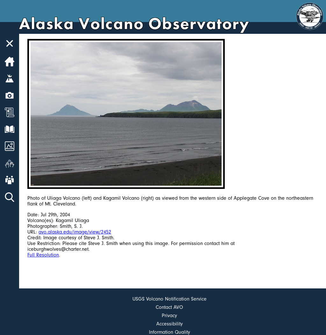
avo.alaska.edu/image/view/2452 (75, 232)
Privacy (169, 315)
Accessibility (169, 324)
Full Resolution (43, 255)
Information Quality (169, 332)
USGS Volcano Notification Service (169, 299)
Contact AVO (169, 307)
